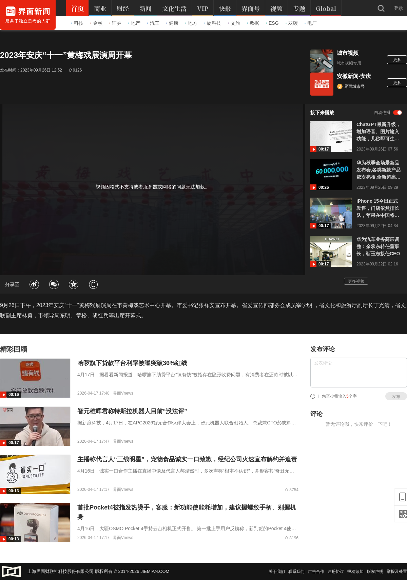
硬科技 (212, 23)
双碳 (292, 23)
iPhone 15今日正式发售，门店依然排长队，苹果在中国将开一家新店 (377, 208)
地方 (191, 23)
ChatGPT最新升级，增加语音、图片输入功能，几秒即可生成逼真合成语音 (378, 132)
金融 (96, 23)
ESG (272, 23)
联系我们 (296, 571)
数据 (253, 23)
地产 (134, 23)
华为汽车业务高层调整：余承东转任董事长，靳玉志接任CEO (378, 246)
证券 (115, 23)
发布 (396, 396)
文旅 (234, 23)
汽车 (153, 23)
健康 (172, 23)
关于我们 (277, 571)
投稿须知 (355, 571)
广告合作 (316, 571)
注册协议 (336, 571)
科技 (77, 23)
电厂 (311, 23)
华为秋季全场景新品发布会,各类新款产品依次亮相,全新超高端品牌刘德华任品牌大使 (378, 170)
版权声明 (375, 571)
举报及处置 (397, 571)
